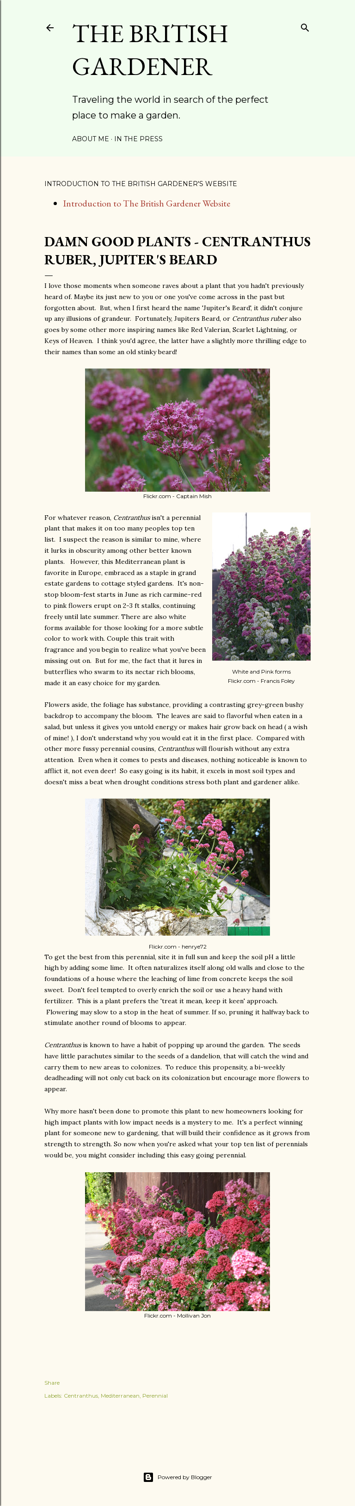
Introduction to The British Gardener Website (146, 203)
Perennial (155, 1395)
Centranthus (81, 1395)
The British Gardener (150, 49)
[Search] (305, 26)
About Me (90, 139)
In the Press (138, 139)
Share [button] (52, 1382)
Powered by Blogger (177, 1477)
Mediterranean (120, 1395)
